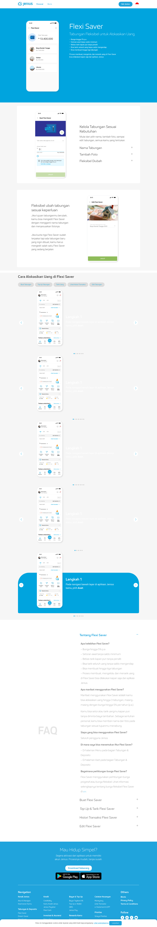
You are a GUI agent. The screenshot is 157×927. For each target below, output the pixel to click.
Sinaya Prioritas (101, 916)
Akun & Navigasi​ (24, 901)
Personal (39, 4)
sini (84, 791)
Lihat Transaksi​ (100, 904)
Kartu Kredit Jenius (51, 904)
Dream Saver (23, 916)
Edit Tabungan (97, 284)
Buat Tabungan (26, 284)
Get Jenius (125, 4)
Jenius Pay (73, 910)
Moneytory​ (99, 901)
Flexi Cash (47, 910)
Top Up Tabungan (44, 284)
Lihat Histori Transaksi (77, 284)
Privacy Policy (127, 900)
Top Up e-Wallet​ (75, 904)
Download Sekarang (78, 868)
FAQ (48, 730)
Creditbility (48, 901)
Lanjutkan (115, 923)
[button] (74, 353)
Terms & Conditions (129, 904)
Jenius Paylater (49, 907)
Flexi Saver (22, 913)
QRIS (71, 907)
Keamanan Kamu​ (25, 904)
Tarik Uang (60, 284)
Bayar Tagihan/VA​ (76, 901)
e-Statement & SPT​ (102, 907)
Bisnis (50, 4)
